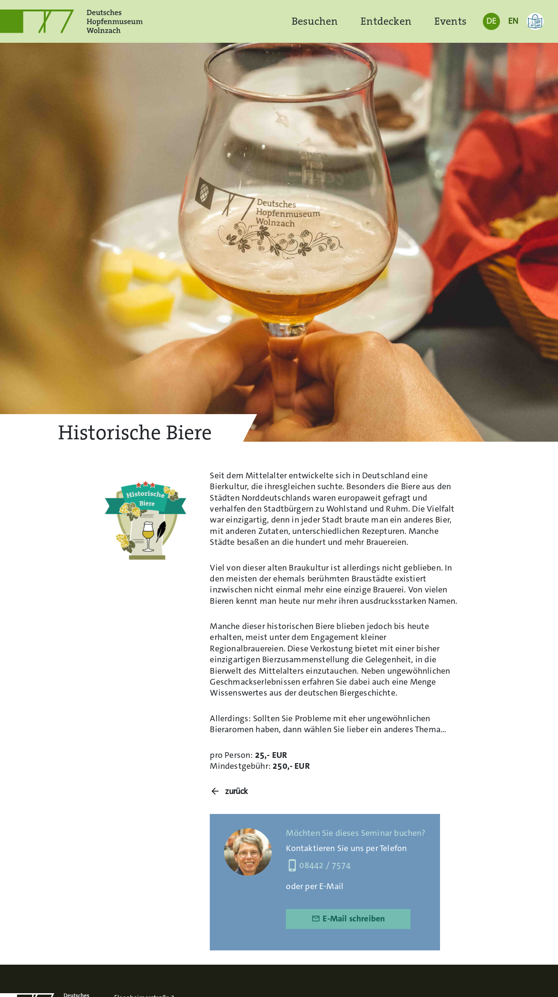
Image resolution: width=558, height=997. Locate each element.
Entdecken (386, 21)
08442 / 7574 (318, 865)
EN (513, 21)
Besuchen (315, 21)
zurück (236, 791)
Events (450, 21)
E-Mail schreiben (348, 918)
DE (491, 21)
